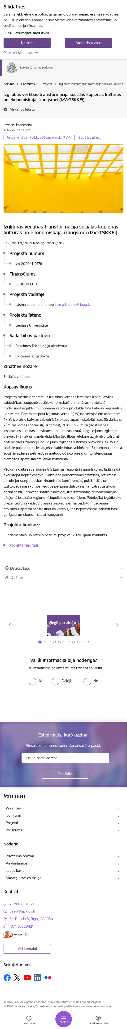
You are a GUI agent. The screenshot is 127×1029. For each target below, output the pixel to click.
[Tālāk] (117, 625)
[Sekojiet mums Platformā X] (17, 977)
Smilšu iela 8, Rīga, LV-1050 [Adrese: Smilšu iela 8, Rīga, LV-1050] (31, 919)
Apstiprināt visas (88, 42)
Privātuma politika (20, 856)
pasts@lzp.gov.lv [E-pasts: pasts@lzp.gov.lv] (22, 911)
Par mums (14, 830)
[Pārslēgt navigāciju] (63, 1019)
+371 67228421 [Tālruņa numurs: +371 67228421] (21, 926)
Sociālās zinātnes (90, 137)
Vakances (13, 808)
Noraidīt (27, 42)
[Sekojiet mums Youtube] (27, 977)
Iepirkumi (13, 815)
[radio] (35, 681)
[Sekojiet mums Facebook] (7, 977)
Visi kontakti (27, 948)
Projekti (12, 823)
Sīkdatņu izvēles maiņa (23, 878)
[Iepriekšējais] (10, 625)
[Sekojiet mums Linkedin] (37, 977)
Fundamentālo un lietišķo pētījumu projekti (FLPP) (39, 137)
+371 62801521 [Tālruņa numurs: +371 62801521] (22, 904)
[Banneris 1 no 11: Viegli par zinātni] (63, 625)
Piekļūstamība (17, 863)
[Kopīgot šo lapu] (63, 577)
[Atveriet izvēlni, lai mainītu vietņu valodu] (29, 1020)
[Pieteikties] (65, 774)
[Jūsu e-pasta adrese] (65, 758)
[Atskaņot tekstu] (22, 109)
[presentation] (39, 703)
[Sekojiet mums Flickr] (47, 977)
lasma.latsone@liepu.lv (72, 304)
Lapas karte (15, 870)
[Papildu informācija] (26, 934)
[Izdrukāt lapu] (63, 568)
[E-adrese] (13, 934)
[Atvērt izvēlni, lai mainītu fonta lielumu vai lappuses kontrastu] (98, 1020)
